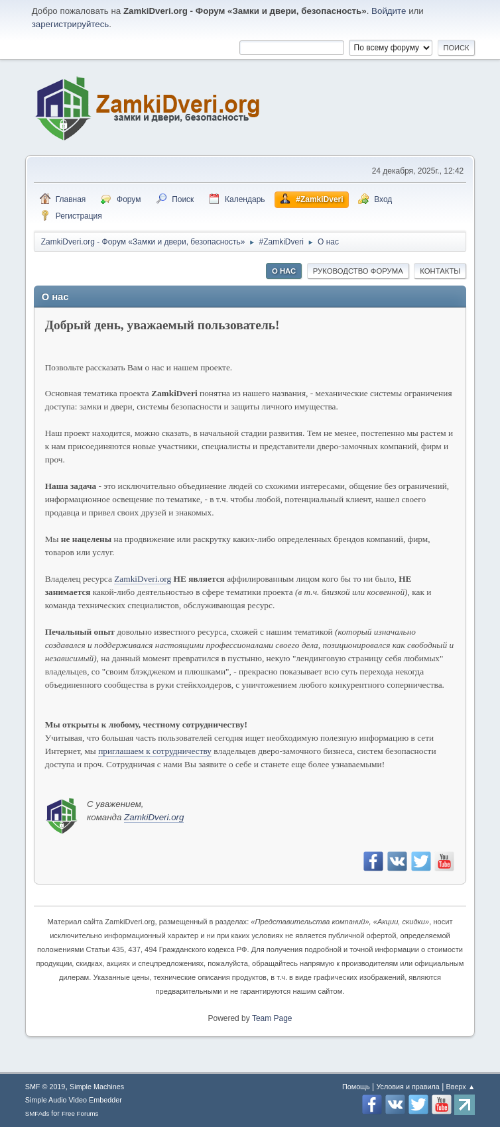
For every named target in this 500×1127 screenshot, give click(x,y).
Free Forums (80, 1113)
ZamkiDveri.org (142, 579)
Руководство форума (358, 271)
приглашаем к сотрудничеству (155, 751)
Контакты (440, 271)
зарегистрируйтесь (70, 24)
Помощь (356, 1087)
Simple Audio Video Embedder (73, 1100)
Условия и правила (407, 1087)
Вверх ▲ (460, 1087)
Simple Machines (97, 1087)
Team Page (272, 1018)
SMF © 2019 (45, 1087)
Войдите (388, 11)
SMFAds (37, 1113)
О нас (284, 271)
